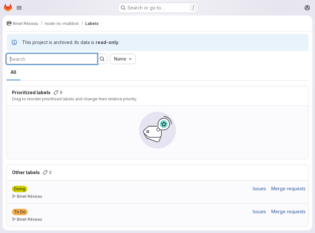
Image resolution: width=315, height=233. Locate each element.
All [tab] (13, 72)
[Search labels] (51, 59)
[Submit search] (102, 59)
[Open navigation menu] (19, 8)
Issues (259, 188)
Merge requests (288, 188)
